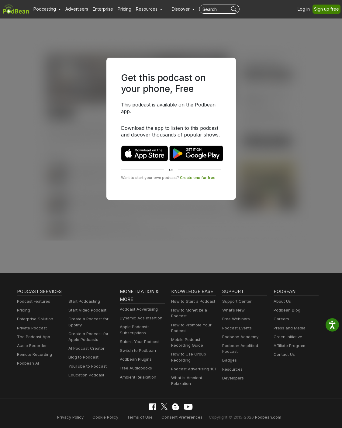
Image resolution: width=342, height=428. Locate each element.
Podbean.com (261, 417)
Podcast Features (32, 309)
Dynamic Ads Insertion (140, 318)
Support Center (235, 301)
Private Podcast (31, 336)
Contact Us (283, 354)
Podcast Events (236, 328)
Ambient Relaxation (137, 377)
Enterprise (99, 9)
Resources (231, 369)
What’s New (233, 310)
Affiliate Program (288, 345)
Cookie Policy (111, 417)
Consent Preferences (181, 417)
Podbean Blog (286, 310)
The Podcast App (32, 344)
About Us (282, 301)
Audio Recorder (31, 353)
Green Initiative (287, 337)
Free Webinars (235, 319)
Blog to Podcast (82, 357)
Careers (281, 319)
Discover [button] (175, 9)
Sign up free (327, 9)
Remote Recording (33, 362)
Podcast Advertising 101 (192, 369)
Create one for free (189, 171)
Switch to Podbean (136, 350)
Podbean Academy (239, 337)
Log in (306, 9)
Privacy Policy (77, 417)
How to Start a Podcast (191, 301)
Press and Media (289, 328)
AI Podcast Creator (85, 348)
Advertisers (74, 9)
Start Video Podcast (86, 310)
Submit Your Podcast (138, 341)
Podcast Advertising (137, 309)
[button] (46, 9)
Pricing (120, 9)
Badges (229, 360)
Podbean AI (27, 371)
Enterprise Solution (34, 327)
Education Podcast (85, 375)
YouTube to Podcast (86, 366)
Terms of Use (143, 417)
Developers (232, 378)
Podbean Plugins (135, 359)
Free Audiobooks (135, 368)
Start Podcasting (83, 301)
